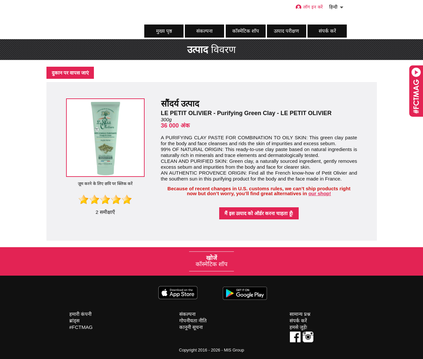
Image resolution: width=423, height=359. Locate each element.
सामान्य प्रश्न (300, 314)
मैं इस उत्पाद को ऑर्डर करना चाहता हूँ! (258, 213)
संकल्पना (204, 31)
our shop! (319, 193)
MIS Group (234, 350)
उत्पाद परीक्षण (286, 31)
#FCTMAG (81, 327)
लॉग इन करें (309, 7)
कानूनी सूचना (191, 327)
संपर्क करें (327, 31)
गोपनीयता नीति (193, 320)
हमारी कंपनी (80, 314)
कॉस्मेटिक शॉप (245, 31)
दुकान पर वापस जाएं (70, 73)
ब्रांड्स (74, 320)
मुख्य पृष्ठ (164, 31)
